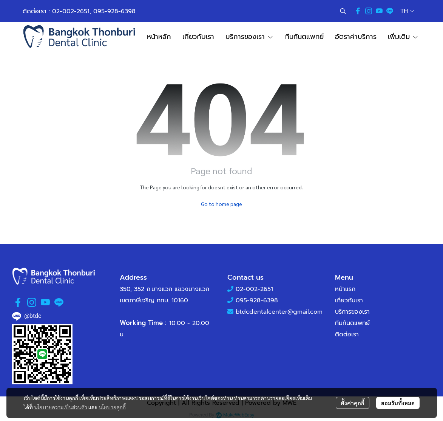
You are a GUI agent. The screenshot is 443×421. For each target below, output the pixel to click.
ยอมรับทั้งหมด (398, 402)
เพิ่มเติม (403, 36)
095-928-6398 (114, 11)
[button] (343, 11)
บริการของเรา (352, 311)
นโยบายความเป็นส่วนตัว (60, 407)
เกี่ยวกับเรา (349, 300)
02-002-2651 (71, 11)
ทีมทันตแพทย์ (352, 323)
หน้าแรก (345, 289)
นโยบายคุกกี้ (112, 407)
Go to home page (221, 203)
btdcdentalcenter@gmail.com (279, 311)
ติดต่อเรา (347, 334)
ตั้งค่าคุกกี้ (352, 402)
